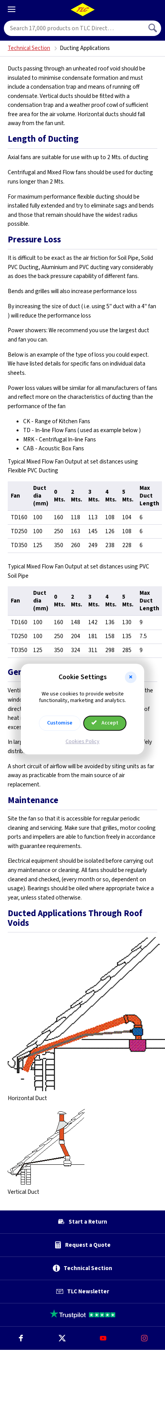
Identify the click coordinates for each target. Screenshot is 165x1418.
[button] (130, 677)
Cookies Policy (82, 741)
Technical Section (29, 48)
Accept (104, 723)
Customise (59, 723)
